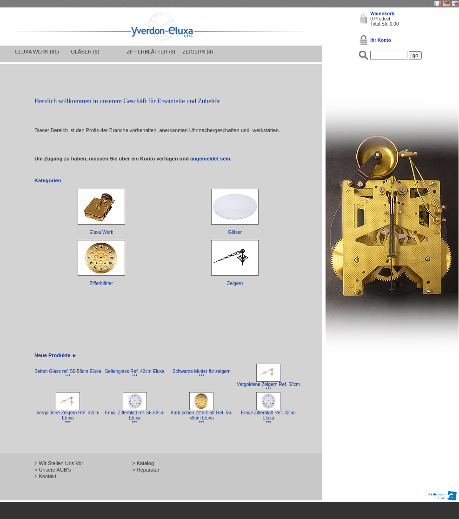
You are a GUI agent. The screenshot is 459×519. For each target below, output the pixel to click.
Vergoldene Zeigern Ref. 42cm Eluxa (68, 415)
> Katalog (143, 463)
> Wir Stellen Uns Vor (58, 463)
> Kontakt (45, 476)
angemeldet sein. (211, 158)
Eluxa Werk (101, 232)
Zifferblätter (101, 283)
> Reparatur (145, 469)
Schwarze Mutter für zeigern (202, 371)
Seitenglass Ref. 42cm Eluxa (135, 371)
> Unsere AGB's (52, 469)
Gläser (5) (85, 51)
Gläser (235, 232)
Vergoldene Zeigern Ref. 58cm (268, 384)
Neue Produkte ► (55, 355)
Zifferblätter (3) (151, 51)
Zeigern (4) (198, 51)
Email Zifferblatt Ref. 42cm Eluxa (268, 415)
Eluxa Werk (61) (37, 51)
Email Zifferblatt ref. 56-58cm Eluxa (135, 415)
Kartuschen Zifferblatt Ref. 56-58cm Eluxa (202, 415)
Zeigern (235, 283)
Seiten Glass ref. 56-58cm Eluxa (67, 371)
